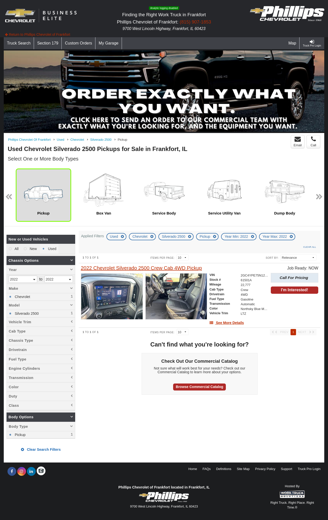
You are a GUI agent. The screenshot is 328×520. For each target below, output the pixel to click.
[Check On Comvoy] (41, 472)
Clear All (309, 247)
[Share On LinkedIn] (31, 472)
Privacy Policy (265, 469)
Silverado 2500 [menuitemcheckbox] (26, 314)
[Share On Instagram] (21, 472)
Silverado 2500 (174, 236)
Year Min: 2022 (237, 236)
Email (298, 141)
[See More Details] (226, 323)
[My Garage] (108, 43)
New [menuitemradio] (33, 249)
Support (286, 469)
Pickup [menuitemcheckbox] (19, 435)
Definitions (223, 469)
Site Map (243, 469)
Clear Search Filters (41, 450)
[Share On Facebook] (11, 472)
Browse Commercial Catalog (199, 387)
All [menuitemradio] (16, 249)
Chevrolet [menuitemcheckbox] (22, 297)
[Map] (292, 43)
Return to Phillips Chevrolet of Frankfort (37, 34)
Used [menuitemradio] (51, 249)
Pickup (205, 236)
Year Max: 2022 (275, 236)
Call (313, 141)
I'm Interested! (294, 290)
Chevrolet (140, 236)
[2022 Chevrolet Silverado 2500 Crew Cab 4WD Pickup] (141, 268)
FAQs (207, 469)
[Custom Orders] (78, 43)
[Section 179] (48, 43)
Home (192, 469)
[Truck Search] (19, 43)
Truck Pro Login (309, 469)
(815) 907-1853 (195, 21)
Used (114, 236)
